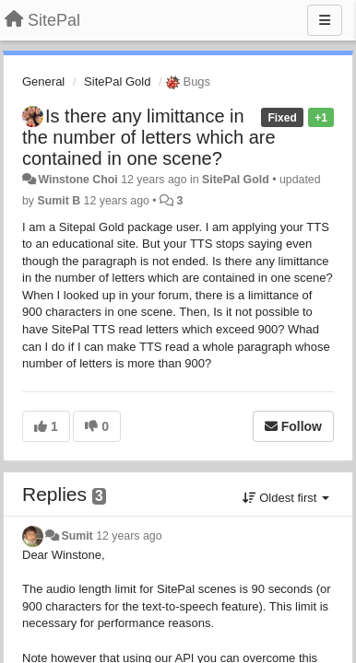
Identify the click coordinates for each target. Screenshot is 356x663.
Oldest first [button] (286, 498)
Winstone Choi (77, 179)
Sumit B (58, 200)
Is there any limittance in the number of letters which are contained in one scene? (149, 137)
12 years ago (128, 535)
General (43, 81)
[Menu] (324, 20)
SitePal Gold (117, 81)
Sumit (76, 535)
